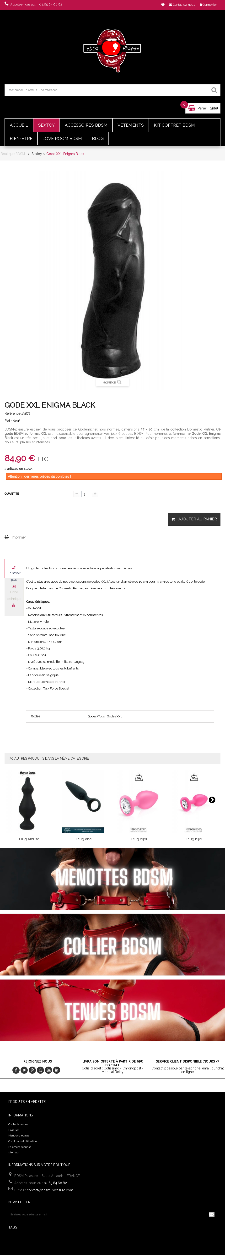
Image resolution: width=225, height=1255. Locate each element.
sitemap (13, 1152)
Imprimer (19, 537)
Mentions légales (18, 1135)
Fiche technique (14, 593)
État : (8, 421)
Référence (12, 413)
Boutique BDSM (13, 154)
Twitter (24, 1070)
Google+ (40, 1070)
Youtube (48, 1070)
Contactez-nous (18, 1124)
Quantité (12, 493)
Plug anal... (85, 839)
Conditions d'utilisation (22, 1141)
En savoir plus (14, 574)
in (56, 1070)
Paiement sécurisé (19, 1147)
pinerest (32, 1070)
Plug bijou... (140, 839)
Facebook (16, 1070)
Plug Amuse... (30, 839)
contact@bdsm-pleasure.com (50, 1190)
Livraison (14, 1130)
